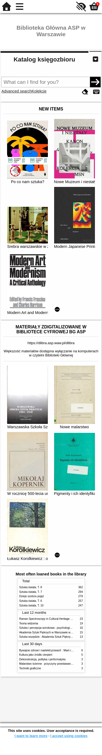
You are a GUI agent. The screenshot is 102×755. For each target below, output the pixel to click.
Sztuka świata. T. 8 (30, 587)
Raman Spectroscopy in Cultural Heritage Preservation (52, 618)
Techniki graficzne (30, 668)
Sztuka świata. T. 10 (31, 605)
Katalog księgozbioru (44, 59)
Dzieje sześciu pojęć (31, 596)
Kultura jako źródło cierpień (35, 654)
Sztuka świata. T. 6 (30, 600)
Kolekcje (39, 91)
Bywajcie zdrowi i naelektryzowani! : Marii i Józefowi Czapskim (57, 650)
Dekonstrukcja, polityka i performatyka (42, 659)
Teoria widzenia (28, 623)
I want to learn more (30, 736)
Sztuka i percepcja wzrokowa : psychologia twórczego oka (54, 627)
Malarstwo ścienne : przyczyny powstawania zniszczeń (52, 663)
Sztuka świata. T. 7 (30, 591)
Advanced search (16, 91)
